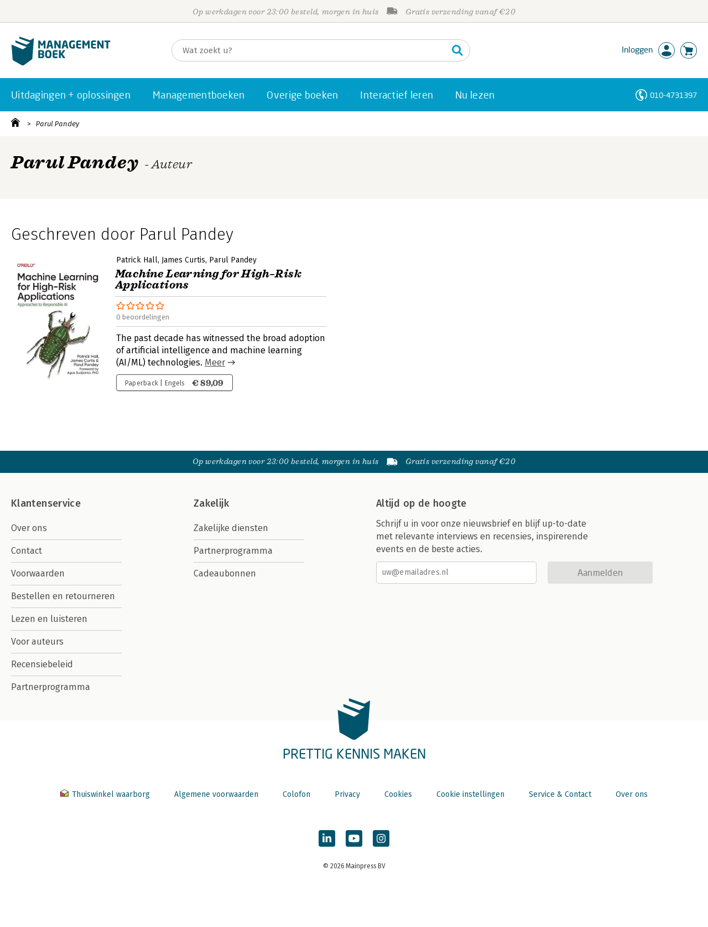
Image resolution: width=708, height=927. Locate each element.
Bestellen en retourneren (63, 596)
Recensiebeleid (42, 664)
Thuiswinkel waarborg (106, 794)
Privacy (347, 794)
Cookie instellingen (470, 794)
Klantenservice (46, 503)
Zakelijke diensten (231, 528)
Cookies (398, 794)
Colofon (296, 794)
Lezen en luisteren (49, 619)
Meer (215, 362)
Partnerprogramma (50, 687)
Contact (26, 550)
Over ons (29, 528)
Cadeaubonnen (225, 573)
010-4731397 (673, 95)
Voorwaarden (38, 573)
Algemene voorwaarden (216, 794)
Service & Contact (560, 794)
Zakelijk (211, 503)
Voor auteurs (37, 641)
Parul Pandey (57, 124)
